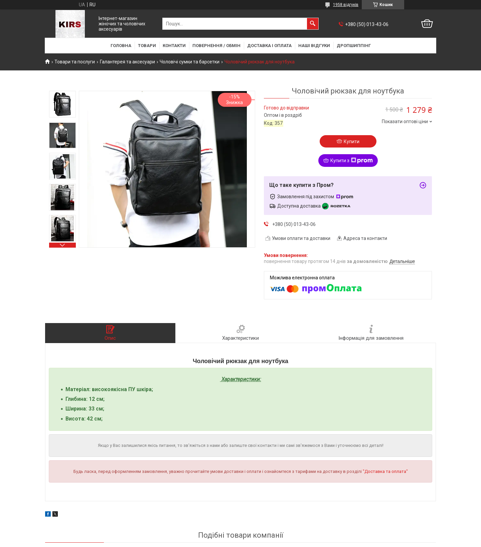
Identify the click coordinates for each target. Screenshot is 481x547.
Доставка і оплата (269, 45)
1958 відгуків (345, 4)
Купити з (351, 161)
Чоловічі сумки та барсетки (189, 61)
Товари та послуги (74, 61)
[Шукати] (312, 23)
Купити (351, 141)
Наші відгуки (314, 45)
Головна (121, 45)
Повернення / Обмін (216, 45)
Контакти (174, 45)
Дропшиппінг (354, 45)
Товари (147, 45)
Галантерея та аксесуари (127, 61)
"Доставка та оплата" (385, 471)
